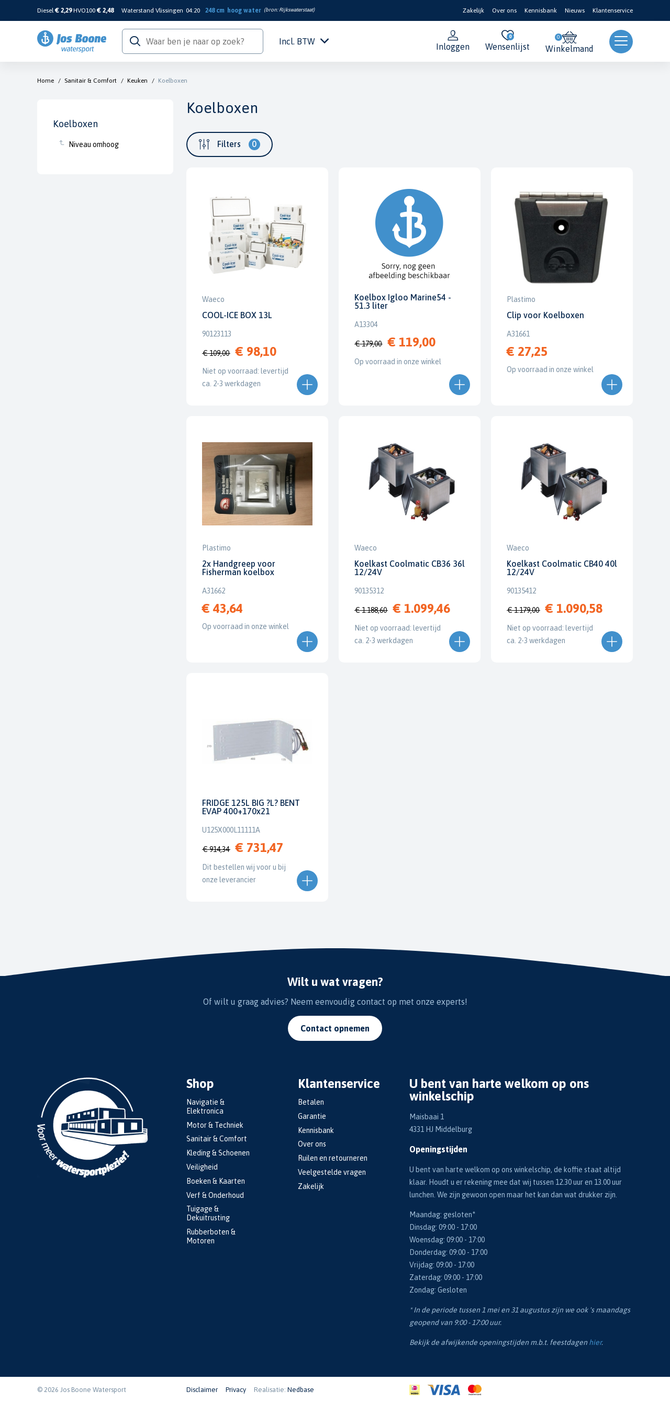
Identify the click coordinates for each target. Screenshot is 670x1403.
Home (45, 80)
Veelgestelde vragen (332, 1172)
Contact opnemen (335, 1028)
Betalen (311, 1102)
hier (595, 1342)
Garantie (312, 1116)
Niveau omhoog (94, 144)
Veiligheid (202, 1167)
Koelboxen (172, 80)
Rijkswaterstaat (296, 10)
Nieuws (575, 10)
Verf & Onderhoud (215, 1195)
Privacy (236, 1390)
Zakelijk (473, 10)
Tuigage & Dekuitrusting (208, 1213)
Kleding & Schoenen (218, 1153)
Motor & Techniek (214, 1125)
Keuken (137, 80)
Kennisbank (540, 10)
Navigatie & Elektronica (205, 1106)
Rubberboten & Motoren (211, 1236)
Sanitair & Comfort (90, 80)
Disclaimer (202, 1390)
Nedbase (300, 1390)
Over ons (504, 10)
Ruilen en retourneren (332, 1158)
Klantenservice (613, 10)
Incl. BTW (304, 41)
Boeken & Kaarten (215, 1181)
